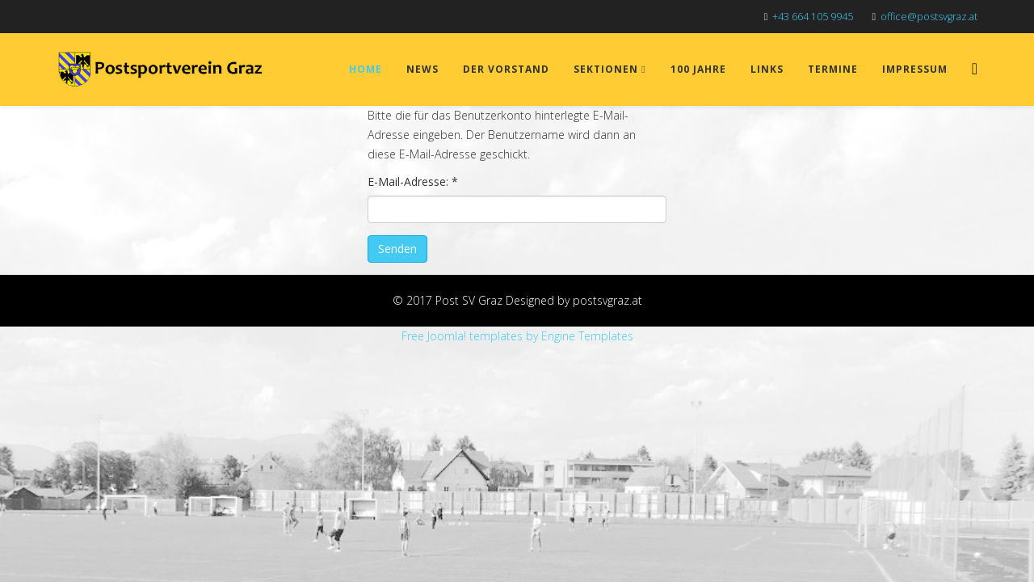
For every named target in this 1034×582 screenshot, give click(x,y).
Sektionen (606, 69)
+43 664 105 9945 (812, 16)
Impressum (915, 69)
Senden (397, 248)
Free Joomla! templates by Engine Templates (517, 336)
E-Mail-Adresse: (413, 181)
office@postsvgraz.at (929, 16)
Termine (833, 69)
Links (767, 69)
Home (365, 69)
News (422, 69)
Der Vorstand (506, 69)
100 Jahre (698, 69)
